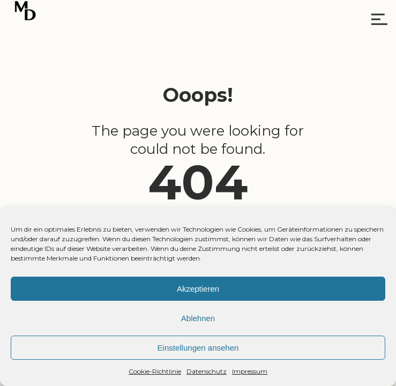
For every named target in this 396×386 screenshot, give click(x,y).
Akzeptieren (198, 288)
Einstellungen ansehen (198, 347)
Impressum (249, 371)
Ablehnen (198, 318)
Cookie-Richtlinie (155, 371)
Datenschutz (206, 371)
